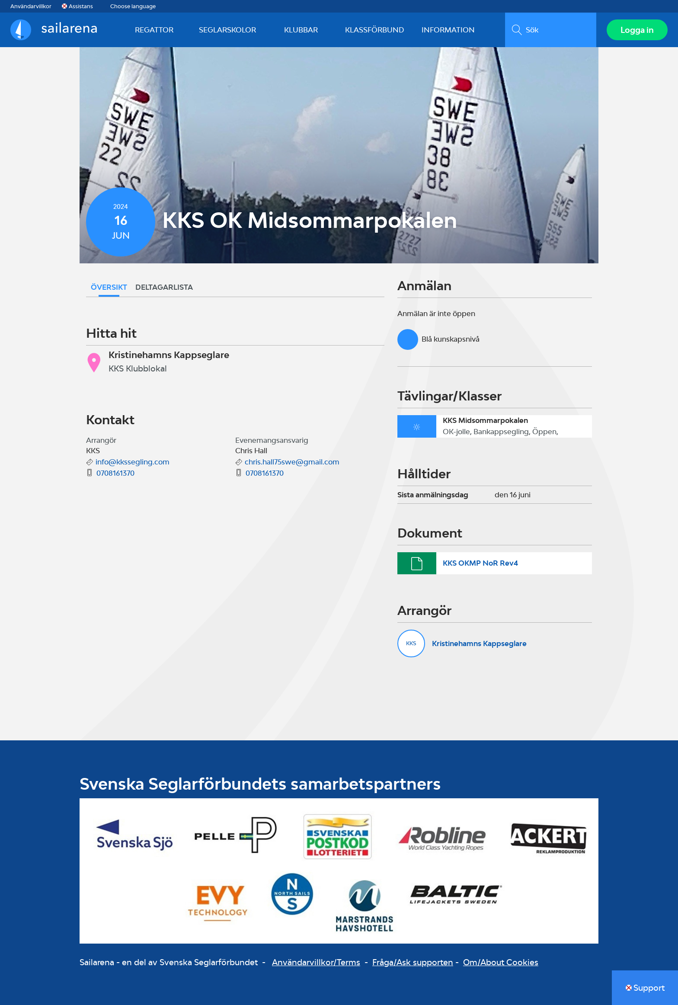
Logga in (637, 30)
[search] (550, 30)
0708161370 (115, 473)
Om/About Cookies (500, 962)
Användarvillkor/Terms (316, 962)
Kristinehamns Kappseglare (479, 643)
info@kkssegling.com (133, 462)
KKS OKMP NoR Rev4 (480, 563)
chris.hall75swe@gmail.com (292, 462)
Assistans (81, 6)
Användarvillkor (30, 6)
